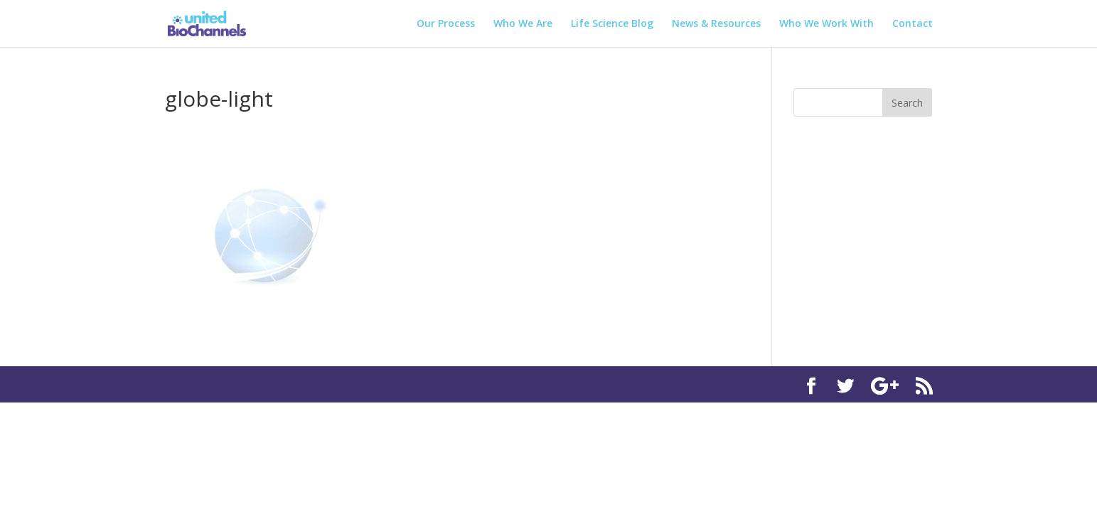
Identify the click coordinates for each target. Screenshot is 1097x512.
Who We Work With (826, 24)
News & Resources (716, 24)
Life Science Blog (612, 24)
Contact (912, 24)
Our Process (446, 24)
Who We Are (522, 24)
